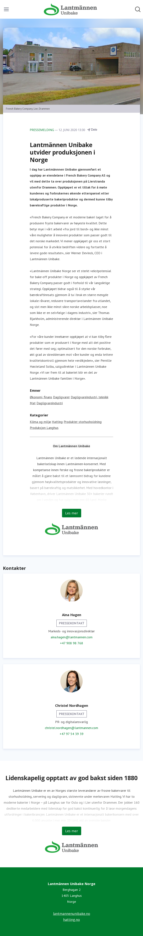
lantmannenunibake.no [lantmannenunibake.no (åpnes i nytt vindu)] (71, 913)
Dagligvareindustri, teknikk (89, 397)
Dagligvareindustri (49, 403)
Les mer (71, 513)
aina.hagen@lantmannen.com (72, 637)
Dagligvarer (61, 397)
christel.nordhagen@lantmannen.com (71, 728)
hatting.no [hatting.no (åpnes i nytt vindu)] (71, 919)
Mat (33, 403)
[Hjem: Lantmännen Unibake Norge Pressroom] (70, 9)
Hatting (57, 422)
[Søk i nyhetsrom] (138, 9)
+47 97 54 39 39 (71, 734)
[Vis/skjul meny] (6, 9)
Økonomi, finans (41, 397)
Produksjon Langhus (44, 428)
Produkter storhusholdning (83, 422)
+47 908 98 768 (71, 643)
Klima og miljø (40, 422)
